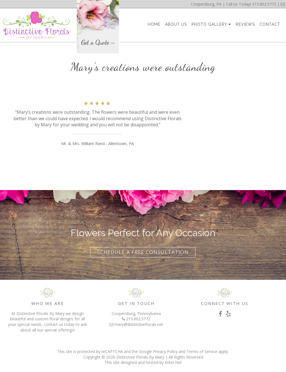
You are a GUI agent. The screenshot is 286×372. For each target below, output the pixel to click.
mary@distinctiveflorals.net (139, 324)
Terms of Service (202, 351)
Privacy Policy (165, 351)
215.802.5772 (264, 4)
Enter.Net (173, 362)
